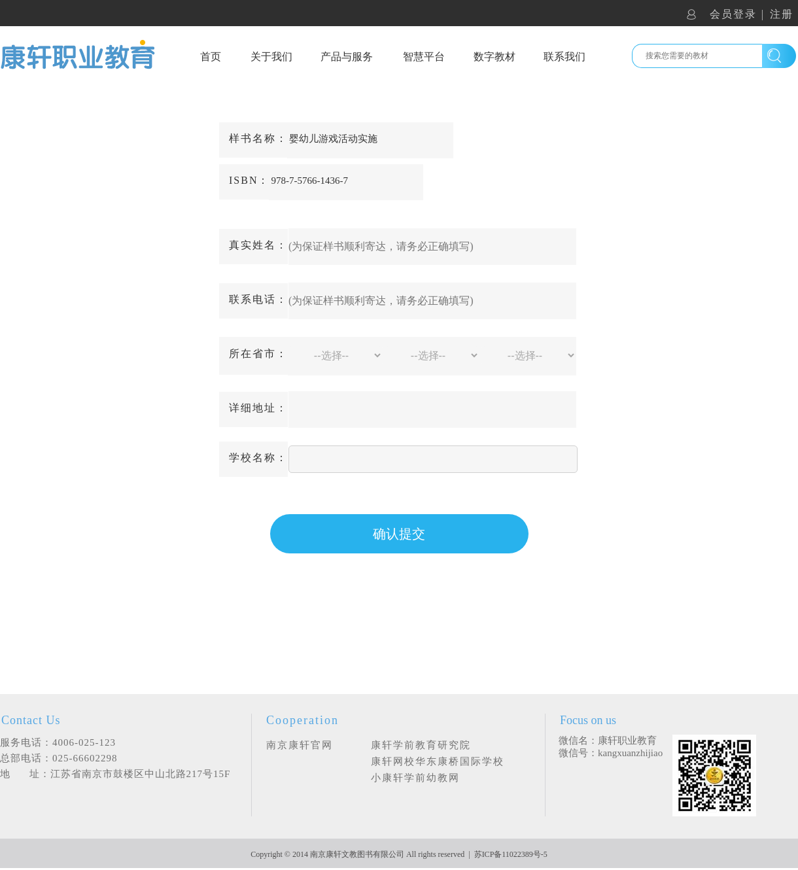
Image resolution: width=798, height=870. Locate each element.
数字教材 (494, 56)
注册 (781, 14)
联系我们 (564, 56)
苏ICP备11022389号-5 (510, 854)
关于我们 (271, 56)
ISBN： (249, 180)
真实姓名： (258, 245)
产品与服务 (347, 56)
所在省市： (258, 353)
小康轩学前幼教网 (415, 778)
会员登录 (733, 14)
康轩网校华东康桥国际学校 (437, 761)
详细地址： (258, 407)
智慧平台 (424, 56)
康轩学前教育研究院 (421, 745)
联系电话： (258, 299)
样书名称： (258, 138)
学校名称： (258, 457)
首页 (210, 56)
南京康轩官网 (299, 745)
